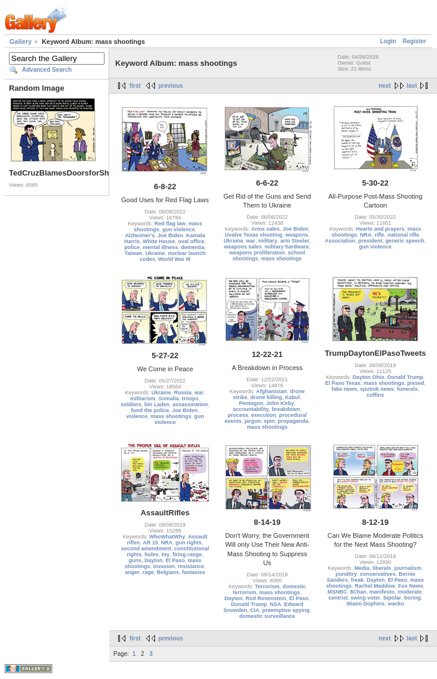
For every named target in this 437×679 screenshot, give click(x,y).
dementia (193, 247)
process (237, 415)
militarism (143, 398)
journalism (408, 568)
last (412, 85)
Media (362, 568)
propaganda (293, 421)
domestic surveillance (267, 616)
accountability (251, 409)
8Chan (358, 592)
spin (269, 421)
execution (263, 415)
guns (135, 560)
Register (414, 41)
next (384, 85)
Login (388, 41)
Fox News (410, 586)
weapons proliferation (257, 253)
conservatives (377, 574)
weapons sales (243, 247)
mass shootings (281, 259)
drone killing (266, 397)
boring (412, 598)
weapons (296, 235)
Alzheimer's (139, 235)
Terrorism (267, 586)
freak (357, 580)
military (267, 241)
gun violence (178, 229)
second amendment (146, 549)
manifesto (382, 592)
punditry (346, 574)
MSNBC (337, 592)
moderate (410, 592)
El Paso (175, 560)
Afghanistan (271, 391)
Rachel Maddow (374, 586)
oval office (191, 241)
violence (136, 416)
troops (190, 398)
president (370, 241)
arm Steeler (294, 241)
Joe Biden (170, 235)
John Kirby (280, 403)
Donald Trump (405, 377)
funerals (407, 389)
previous (171, 85)
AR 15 (150, 543)
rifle (380, 235)
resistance (191, 566)
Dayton (153, 560)
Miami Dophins (366, 604)
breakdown (286, 409)
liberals (381, 568)
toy (166, 554)
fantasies (193, 572)
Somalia (169, 398)
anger (132, 572)
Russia (183, 393)
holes (151, 554)
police (132, 247)
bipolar (392, 598)
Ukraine (155, 253)
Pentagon (251, 403)
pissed (416, 383)
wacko (396, 604)
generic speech (405, 241)
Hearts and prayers (380, 229)
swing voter (366, 598)
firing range (187, 554)
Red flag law (170, 224)
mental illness (160, 247)
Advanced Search (47, 69)
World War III (174, 259)
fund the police (150, 410)
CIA (254, 610)
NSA (275, 604)
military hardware (287, 247)
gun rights (189, 543)
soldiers (131, 404)
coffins (375, 395)
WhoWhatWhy (167, 537)
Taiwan (133, 253)
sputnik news (377, 389)
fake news (344, 389)
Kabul (292, 397)
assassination (190, 404)
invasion (164, 566)
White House (158, 241)
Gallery (20, 41)
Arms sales (265, 229)
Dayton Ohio (369, 377)
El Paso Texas (342, 383)
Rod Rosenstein (265, 598)
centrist (338, 598)
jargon (253, 421)
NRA (366, 235)
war (250, 241)
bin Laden (157, 404)
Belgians (168, 572)
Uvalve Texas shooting (254, 235)
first (135, 85)
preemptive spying (286, 610)
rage (148, 572)
